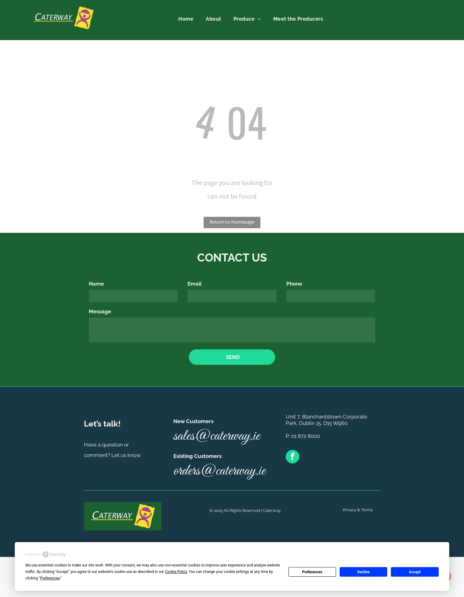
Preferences (312, 572)
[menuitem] (186, 19)
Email (194, 284)
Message (100, 311)
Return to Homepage (232, 222)
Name (96, 284)
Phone (294, 284)
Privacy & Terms (358, 510)
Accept (415, 572)
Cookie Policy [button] (176, 572)
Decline (363, 572)
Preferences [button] (50, 578)
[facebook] (292, 457)
